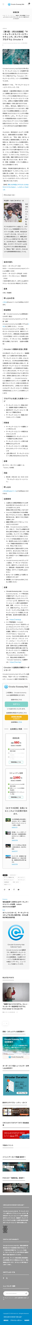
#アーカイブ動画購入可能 (9, 877)
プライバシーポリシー (16, 1320)
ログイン (16, 704)
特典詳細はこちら (16, 762)
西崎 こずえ (5, 1012)
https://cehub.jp (15, 620)
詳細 (9, 1264)
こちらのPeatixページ (9, 491)
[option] (16, 998)
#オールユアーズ (21, 877)
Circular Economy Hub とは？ (13, 1317)
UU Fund (19, 1250)
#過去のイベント (7, 884)
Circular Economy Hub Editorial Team (11, 43)
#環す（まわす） (16, 882)
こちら (5, 302)
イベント (5, 28)
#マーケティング (21, 879)
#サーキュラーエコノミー (9, 879)
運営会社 (6, 1320)
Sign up (26, 1293)
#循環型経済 (6, 882)
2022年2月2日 (24, 43)
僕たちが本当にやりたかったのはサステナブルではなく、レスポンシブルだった (16, 187)
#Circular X (13, 875)
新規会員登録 (16, 718)
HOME (4, 15)
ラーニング (10, 15)
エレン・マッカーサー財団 (9, 998)
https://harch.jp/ (15, 662)
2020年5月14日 (11, 1012)
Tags (5, 875)
